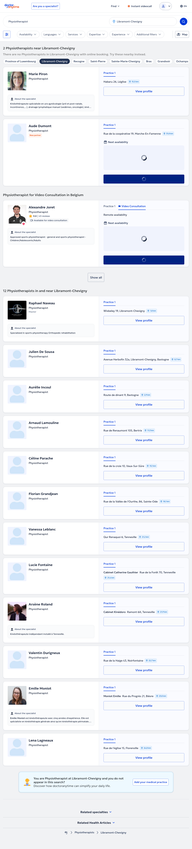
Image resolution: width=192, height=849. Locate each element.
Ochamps (182, 61)
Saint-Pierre (97, 61)
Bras (149, 61)
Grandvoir (164, 61)
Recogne (79, 61)
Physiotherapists (84, 832)
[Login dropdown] (165, 6)
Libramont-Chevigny (55, 61)
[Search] (183, 21)
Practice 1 (110, 73)
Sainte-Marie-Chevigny (125, 61)
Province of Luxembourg (20, 61)
